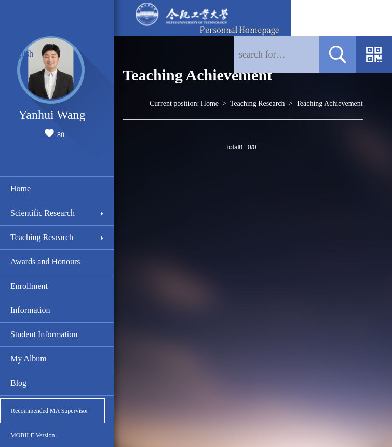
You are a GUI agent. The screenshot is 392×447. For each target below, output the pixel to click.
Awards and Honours (45, 261)
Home (20, 188)
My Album (28, 358)
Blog (18, 383)
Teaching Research (41, 237)
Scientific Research (42, 212)
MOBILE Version (32, 435)
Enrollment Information (30, 298)
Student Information (43, 334)
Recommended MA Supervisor (49, 410)
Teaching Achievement (329, 103)
